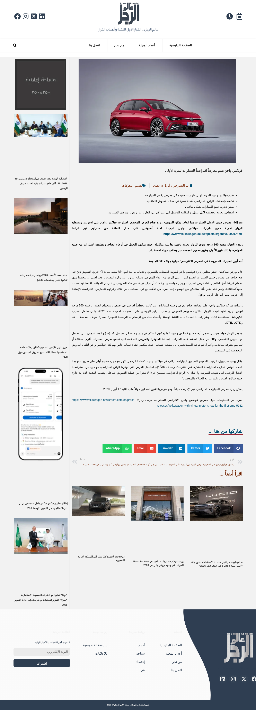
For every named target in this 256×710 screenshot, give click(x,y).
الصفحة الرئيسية (180, 45)
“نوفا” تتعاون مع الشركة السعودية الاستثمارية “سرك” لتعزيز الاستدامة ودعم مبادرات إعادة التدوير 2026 (41, 600)
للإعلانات (101, 653)
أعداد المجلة (147, 45)
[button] (14, 45)
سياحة (140, 653)
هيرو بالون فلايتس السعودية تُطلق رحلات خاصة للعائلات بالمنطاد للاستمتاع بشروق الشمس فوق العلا (43, 352)
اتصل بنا (94, 45)
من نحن (119, 45)
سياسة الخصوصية (95, 645)
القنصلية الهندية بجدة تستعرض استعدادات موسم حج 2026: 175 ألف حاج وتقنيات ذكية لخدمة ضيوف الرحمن (41, 183)
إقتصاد (140, 662)
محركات (127, 185)
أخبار (141, 645)
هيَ (142, 670)
